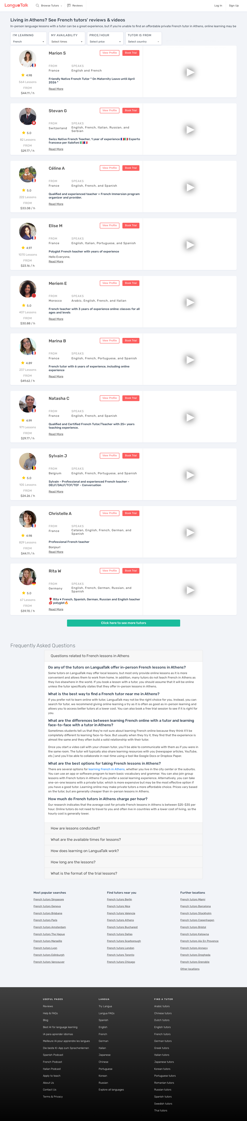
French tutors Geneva (47, 906)
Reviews (48, 1006)
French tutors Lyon (45, 948)
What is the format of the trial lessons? (84, 873)
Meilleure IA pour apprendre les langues (66, 1041)
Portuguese (105, 1069)
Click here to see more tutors (123, 623)
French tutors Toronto (120, 955)
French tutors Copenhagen (197, 920)
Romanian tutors (164, 1083)
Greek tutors (161, 1048)
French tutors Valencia (121, 913)
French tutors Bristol (193, 927)
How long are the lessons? (73, 862)
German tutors (163, 1041)
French (103, 1034)
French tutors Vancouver (49, 962)
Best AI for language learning (60, 1027)
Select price (97, 39)
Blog (45, 1020)
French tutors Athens (120, 920)
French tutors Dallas (119, 934)
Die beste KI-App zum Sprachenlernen (66, 1048)
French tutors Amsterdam (50, 927)
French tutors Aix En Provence (199, 941)
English (103, 1027)
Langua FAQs (106, 1013)
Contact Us (49, 1090)
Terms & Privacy (53, 1096)
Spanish (103, 1020)
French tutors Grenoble (194, 962)
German (103, 1041)
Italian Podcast (52, 1069)
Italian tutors (161, 1055)
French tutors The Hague (49, 934)
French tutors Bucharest (122, 927)
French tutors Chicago (121, 962)
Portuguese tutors (165, 1076)
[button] (56, 89)
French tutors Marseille (48, 941)
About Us (48, 1083)
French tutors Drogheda (195, 955)
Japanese (105, 1055)
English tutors (162, 1027)
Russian (103, 1083)
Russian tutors (162, 1090)
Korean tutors (162, 1069)
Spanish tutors (163, 1096)
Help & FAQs (50, 1013)
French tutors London (120, 948)
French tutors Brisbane (48, 913)
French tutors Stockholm (195, 913)
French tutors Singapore (49, 899)
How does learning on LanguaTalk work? (85, 851)
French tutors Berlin (119, 899)
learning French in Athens (107, 769)
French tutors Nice (118, 906)
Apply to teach (52, 1076)
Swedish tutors (163, 1103)
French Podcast (52, 1062)
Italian (102, 1048)
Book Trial (131, 53)
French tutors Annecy (194, 948)
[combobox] (29, 40)
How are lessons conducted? (75, 828)
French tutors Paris (45, 920)
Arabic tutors (162, 1006)
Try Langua (105, 1006)
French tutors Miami (192, 899)
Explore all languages (111, 1090)
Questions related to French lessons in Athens (90, 656)
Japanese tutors (164, 1062)
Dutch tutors (161, 1020)
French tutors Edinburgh (49, 955)
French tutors (162, 1034)
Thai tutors (160, 1110)
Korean (103, 1076)
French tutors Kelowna (194, 934)
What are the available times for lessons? (86, 840)
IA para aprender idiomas (58, 1034)
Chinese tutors (163, 1013)
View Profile (109, 53)
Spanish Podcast (53, 1055)
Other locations (189, 969)
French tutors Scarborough (124, 941)
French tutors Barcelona (195, 906)
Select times (59, 39)
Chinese (103, 1062)
